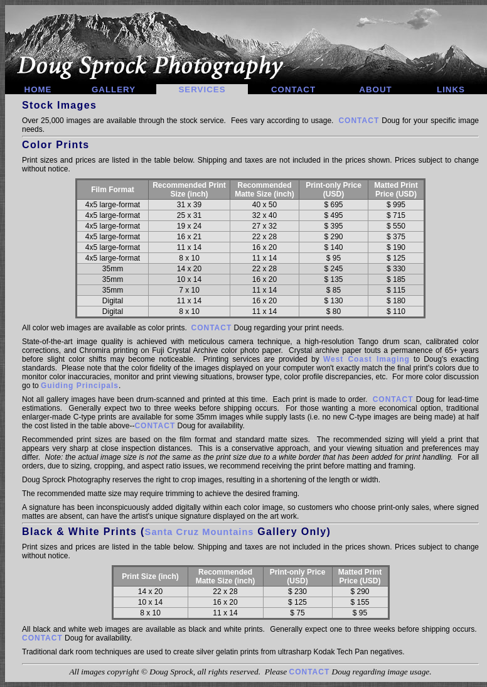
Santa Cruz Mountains (199, 532)
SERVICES (201, 89)
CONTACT (293, 89)
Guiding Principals (80, 385)
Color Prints (56, 144)
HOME (38, 89)
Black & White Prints (79, 531)
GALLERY (114, 89)
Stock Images (59, 105)
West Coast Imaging (366, 359)
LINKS (451, 89)
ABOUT (375, 89)
